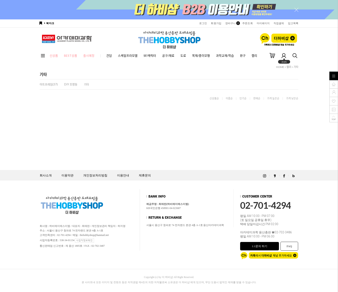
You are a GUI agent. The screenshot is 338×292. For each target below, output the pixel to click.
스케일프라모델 (128, 55)
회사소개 (46, 175)
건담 (109, 55)
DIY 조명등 (70, 84)
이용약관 (67, 175)
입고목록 (293, 23)
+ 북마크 (49, 23)
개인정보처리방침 (95, 175)
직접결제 (279, 23)
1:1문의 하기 (259, 246)
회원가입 (216, 23)
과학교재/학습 (225, 55)
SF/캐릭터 (150, 55)
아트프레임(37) (49, 84)
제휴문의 (145, 175)
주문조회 (247, 23)
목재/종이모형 (201, 55)
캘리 (254, 55)
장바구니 (231, 23)
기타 (296, 67)
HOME (280, 67)
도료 (183, 55)
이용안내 (123, 175)
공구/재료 (168, 55)
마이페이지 (263, 23)
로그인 (203, 23)
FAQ (289, 246)
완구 (243, 55)
